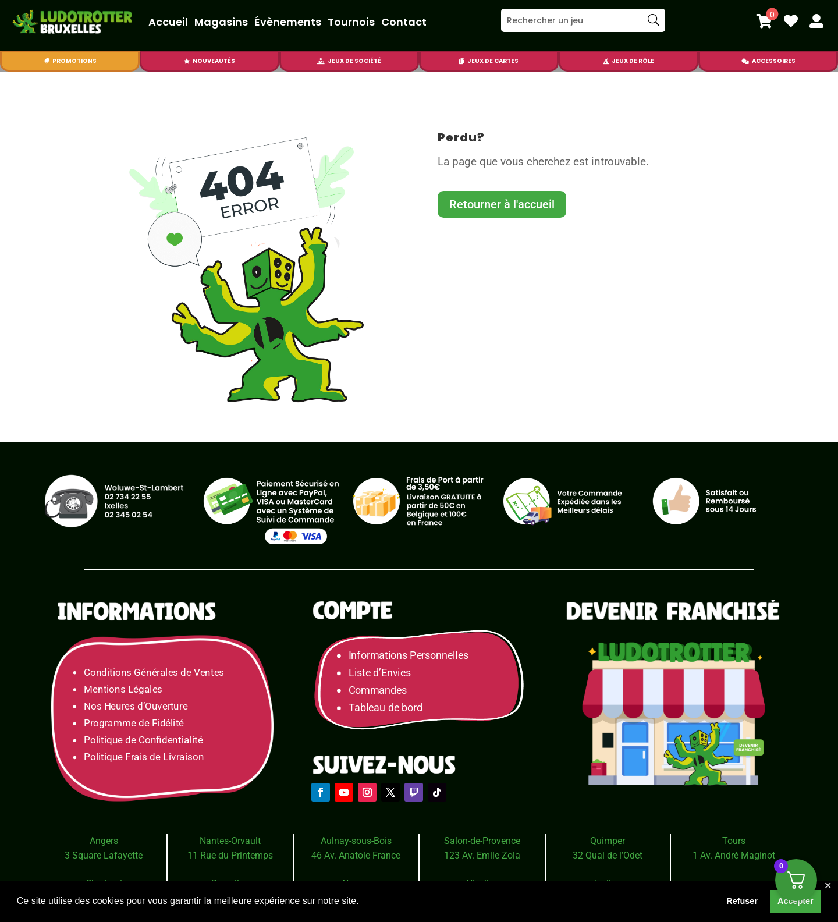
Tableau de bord (385, 708)
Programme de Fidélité (134, 723)
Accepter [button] (795, 901)
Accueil (168, 22)
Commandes (378, 691)
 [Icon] (321, 61)
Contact (404, 22)
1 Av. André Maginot (734, 855)
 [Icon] (745, 61)
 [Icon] (764, 21)
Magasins (221, 22)
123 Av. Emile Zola (482, 855)
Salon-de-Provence (482, 840)
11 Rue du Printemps (230, 855)
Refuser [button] (742, 901)
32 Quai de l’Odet (607, 855)
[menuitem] (764, 21)
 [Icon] (816, 21)
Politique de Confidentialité (143, 740)
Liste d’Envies (383, 673)
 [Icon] (461, 61)
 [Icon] (606, 61)
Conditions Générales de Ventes (154, 672)
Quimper (607, 840)
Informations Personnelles (408, 656)
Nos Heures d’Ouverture (135, 706)
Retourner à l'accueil (502, 204)
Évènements (287, 22)
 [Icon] (187, 61)
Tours (733, 840)
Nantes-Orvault (230, 840)
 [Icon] (791, 21)
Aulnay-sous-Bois (356, 840)
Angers (104, 840)
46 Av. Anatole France (355, 855)
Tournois (351, 22)
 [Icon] (46, 61)
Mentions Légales (123, 689)
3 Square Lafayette (104, 855)
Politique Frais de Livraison (144, 757)
